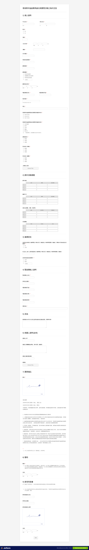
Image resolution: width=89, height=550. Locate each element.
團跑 (26, 129)
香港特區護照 (28, 74)
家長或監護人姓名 (27, 494)
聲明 (24, 463)
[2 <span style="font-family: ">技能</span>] (31, 214)
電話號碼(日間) (26, 293)
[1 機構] (42, 198)
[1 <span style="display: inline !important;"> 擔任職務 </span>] (53, 185)
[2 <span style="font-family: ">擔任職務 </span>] (53, 201)
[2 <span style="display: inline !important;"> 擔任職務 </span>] (53, 187)
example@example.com (27, 102)
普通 (26, 140)
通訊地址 (25, 306)
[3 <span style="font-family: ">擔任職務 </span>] (53, 203)
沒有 (26, 247)
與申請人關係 (26, 281)
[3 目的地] (42, 230)
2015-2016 (27, 114)
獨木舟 (26, 130)
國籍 (24, 49)
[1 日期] (31, 185)
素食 (26, 261)
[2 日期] (31, 187)
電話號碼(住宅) (26, 92)
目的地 (42, 223)
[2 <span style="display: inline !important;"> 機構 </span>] (42, 187)
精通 (26, 142)
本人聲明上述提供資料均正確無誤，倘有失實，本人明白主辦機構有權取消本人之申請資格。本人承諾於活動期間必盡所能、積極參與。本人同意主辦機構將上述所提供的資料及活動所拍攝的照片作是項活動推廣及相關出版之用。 (45, 467)
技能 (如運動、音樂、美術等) (29, 208)
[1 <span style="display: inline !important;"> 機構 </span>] (42, 185)
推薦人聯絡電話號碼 (27, 356)
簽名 (24, 377)
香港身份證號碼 (27, 59)
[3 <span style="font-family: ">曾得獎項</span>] (42, 217)
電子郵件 (25, 98)
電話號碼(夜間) (26, 300)
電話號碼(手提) (43, 92)
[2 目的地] (42, 228)
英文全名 (42, 21)
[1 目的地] (42, 226)
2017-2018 (27, 117)
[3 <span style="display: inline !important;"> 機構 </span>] (42, 189)
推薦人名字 (25, 338)
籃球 (26, 125)
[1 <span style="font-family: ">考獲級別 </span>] (53, 212)
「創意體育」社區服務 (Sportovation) (33, 132)
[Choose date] (37, 86)
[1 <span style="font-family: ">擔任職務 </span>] (53, 198)
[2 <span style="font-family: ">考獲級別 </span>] (53, 214)
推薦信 (24, 362)
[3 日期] (31, 189)
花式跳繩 (27, 124)
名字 (23, 25)
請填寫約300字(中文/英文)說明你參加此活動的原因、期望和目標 (37, 319)
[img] (34, 386)
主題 (53, 223)
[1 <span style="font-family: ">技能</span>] (31, 212)
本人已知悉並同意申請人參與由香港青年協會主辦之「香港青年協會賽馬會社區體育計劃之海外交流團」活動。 (45, 490)
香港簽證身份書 (28, 77)
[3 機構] (42, 203)
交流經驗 (25, 221)
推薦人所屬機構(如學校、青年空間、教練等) (32, 344)
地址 (24, 106)
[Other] (23, 79)
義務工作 (25, 194)
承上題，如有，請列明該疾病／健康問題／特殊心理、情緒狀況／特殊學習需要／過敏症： (42, 251)
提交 (36, 537)
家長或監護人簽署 (27, 507)
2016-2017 (27, 116)
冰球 (26, 127)
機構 (42, 196)
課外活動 (25, 180)
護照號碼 (25, 66)
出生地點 (25, 53)
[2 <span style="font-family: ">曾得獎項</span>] (42, 214)
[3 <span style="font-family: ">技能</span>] (31, 217)
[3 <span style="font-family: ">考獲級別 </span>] (53, 217)
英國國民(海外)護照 (29, 75)
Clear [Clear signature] (42, 394)
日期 (34, 45)
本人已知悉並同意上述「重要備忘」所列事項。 (35, 450)
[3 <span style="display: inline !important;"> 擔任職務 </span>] (53, 189)
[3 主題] (53, 230)
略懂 (26, 138)
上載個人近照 (26, 165)
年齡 (24, 37)
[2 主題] (53, 228)
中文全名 (25, 21)
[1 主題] (53, 226)
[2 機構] (42, 201)
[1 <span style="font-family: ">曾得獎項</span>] (42, 212)
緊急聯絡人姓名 (27, 275)
